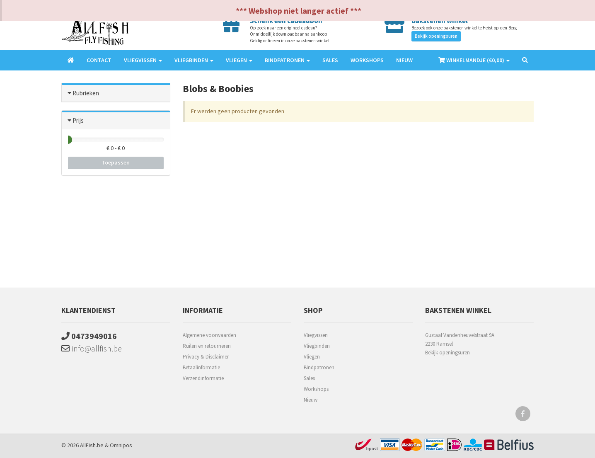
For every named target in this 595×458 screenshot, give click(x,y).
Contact (99, 60)
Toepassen (116, 162)
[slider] (68, 140)
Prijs (78, 120)
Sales (330, 60)
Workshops (367, 60)
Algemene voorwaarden (209, 335)
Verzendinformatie (203, 378)
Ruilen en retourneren (207, 345)
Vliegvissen (316, 335)
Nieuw (404, 60)
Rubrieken (86, 93)
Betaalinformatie (201, 367)
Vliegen (312, 356)
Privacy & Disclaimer (206, 356)
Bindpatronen (319, 367)
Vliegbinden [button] (193, 60)
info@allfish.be (91, 348)
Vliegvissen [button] (143, 60)
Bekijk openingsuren (436, 36)
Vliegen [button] (239, 60)
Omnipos (121, 445)
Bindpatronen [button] (287, 60)
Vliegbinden (317, 345)
